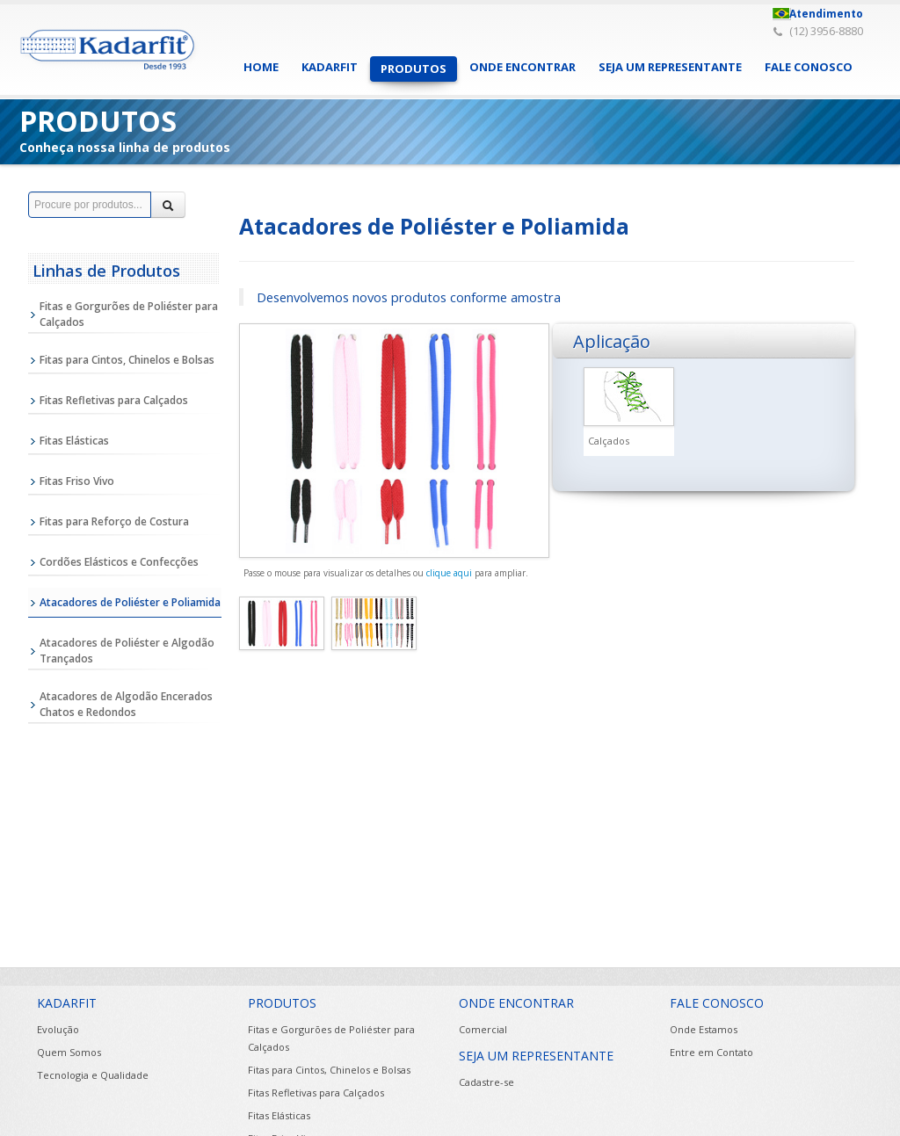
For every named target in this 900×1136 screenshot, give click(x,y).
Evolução (58, 1029)
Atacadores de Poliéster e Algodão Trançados (127, 650)
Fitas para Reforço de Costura (114, 521)
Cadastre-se (486, 1082)
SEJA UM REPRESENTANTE (670, 67)
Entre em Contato (711, 1052)
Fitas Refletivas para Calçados (114, 400)
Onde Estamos (703, 1029)
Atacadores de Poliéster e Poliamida (130, 602)
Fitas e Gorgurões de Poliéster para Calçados (129, 314)
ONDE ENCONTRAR (522, 67)
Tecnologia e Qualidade (93, 1075)
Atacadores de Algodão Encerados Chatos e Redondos (126, 704)
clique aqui (449, 573)
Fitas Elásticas (74, 440)
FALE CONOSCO (809, 67)
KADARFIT (329, 67)
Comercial (483, 1029)
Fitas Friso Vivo (77, 481)
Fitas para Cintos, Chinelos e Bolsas (127, 359)
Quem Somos (69, 1052)
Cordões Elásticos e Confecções (119, 561)
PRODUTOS (413, 68)
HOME (261, 67)
